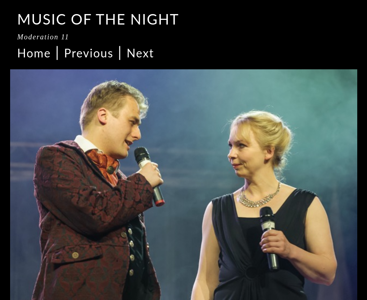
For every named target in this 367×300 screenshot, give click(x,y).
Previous (88, 53)
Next (140, 53)
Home (34, 53)
